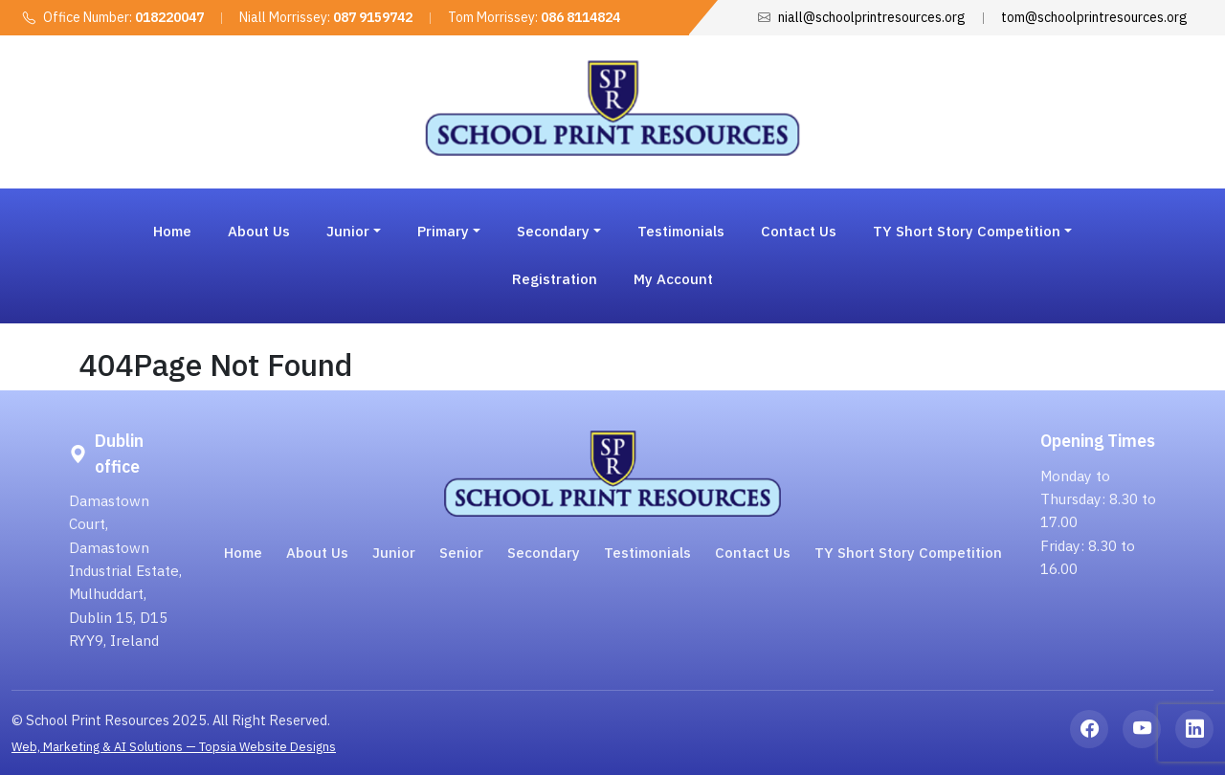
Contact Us (798, 231)
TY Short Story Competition (908, 552)
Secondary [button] (553, 231)
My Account (673, 279)
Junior (393, 552)
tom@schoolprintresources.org (1094, 17)
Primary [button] (443, 231)
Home (172, 231)
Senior (461, 552)
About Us (259, 231)
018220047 (169, 17)
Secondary (543, 552)
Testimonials (680, 231)
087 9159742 (372, 17)
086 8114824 (580, 17)
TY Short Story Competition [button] (966, 231)
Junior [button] (347, 231)
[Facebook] (1089, 729)
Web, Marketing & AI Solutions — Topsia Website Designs (173, 747)
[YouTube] (1142, 729)
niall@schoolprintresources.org (872, 17)
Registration (554, 279)
